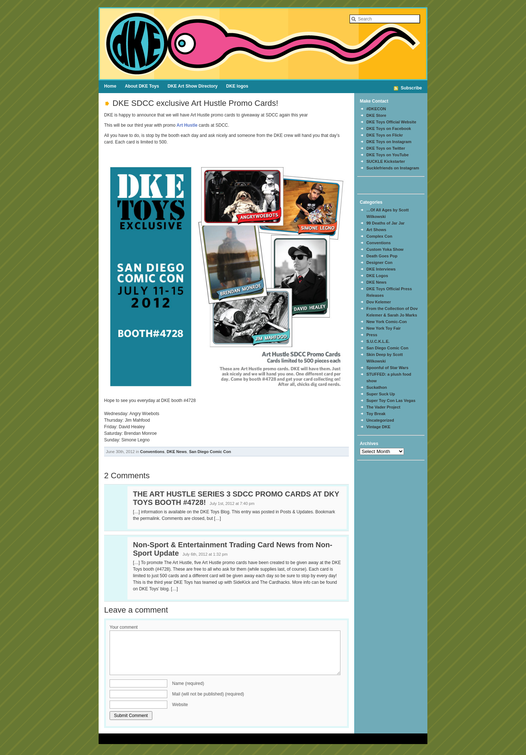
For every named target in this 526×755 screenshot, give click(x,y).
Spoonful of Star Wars (387, 367)
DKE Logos (377, 275)
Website (180, 704)
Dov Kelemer (378, 302)
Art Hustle (186, 125)
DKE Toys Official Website (391, 122)
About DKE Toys (142, 86)
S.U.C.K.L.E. (378, 341)
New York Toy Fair (383, 328)
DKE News (177, 451)
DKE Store (376, 115)
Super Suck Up (380, 394)
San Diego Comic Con (210, 451)
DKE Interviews (381, 269)
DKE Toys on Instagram (388, 141)
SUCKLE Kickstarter (385, 161)
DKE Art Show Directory (193, 86)
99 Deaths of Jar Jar (385, 223)
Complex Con (379, 236)
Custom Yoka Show (385, 249)
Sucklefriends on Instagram (392, 168)
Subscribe (411, 88)
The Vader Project (383, 407)
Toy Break (375, 413)
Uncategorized (380, 420)
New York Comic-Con (386, 321)
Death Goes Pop (381, 256)
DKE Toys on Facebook (388, 128)
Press (371, 335)
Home (110, 86)
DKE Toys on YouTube (387, 155)
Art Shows (376, 229)
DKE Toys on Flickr (384, 135)
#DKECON (376, 109)
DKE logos (237, 86)
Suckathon (376, 387)
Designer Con (379, 262)
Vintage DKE (378, 427)
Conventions (152, 451)
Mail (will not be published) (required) (208, 694)
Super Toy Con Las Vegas (390, 400)
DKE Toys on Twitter (385, 148)
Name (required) (188, 683)
